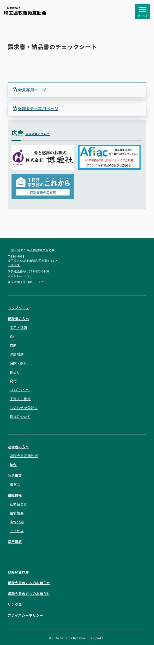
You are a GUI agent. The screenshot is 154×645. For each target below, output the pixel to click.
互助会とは (18, 504)
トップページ (18, 307)
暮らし (15, 372)
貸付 (13, 381)
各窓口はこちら (18, 275)
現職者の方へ (18, 318)
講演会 (15, 484)
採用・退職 (18, 327)
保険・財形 (18, 363)
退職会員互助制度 (24, 455)
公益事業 (15, 475)
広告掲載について (37, 134)
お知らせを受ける (24, 407)
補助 (13, 345)
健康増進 (17, 354)
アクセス (14, 265)
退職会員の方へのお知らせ (29, 593)
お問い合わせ (18, 571)
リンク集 (15, 604)
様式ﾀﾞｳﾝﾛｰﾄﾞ (20, 416)
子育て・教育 (20, 398)
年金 (13, 464)
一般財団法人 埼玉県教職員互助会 (25, 11)
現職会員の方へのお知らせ (29, 582)
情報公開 (17, 521)
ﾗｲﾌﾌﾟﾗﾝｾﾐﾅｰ (20, 389)
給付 (13, 336)
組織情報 (15, 495)
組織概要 (17, 513)
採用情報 (15, 541)
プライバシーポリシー (25, 615)
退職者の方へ (18, 446)
